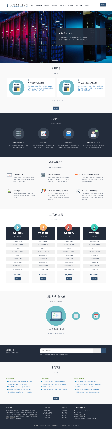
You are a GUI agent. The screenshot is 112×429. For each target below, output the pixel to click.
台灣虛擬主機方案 (47, 413)
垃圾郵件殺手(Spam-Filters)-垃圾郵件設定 (19, 387)
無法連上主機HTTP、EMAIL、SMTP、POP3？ (54, 389)
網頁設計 (12, 418)
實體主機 (70, 5)
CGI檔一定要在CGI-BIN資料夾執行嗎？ (86, 381)
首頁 (32, 5)
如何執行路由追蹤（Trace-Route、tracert (53, 387)
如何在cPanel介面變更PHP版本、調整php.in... (88, 384)
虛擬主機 (38, 5)
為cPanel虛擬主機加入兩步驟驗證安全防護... (54, 381)
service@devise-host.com (85, 411)
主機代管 (61, 5)
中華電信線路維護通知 (36, 83)
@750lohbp (82, 413)
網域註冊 (46, 5)
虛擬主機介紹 (47, 411)
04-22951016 (81, 414)
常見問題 (78, 5)
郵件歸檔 (54, 5)
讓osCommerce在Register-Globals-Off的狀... (88, 389)
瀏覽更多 (56, 108)
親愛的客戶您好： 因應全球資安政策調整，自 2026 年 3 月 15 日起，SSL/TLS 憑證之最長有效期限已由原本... (90, 88)
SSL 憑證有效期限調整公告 (87, 83)
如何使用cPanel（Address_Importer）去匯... (20, 389)
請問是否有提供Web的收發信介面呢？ (18, 384)
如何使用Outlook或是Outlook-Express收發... (20, 392)
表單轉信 (64, 417)
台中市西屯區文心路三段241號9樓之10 (88, 418)
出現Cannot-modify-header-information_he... (88, 387)
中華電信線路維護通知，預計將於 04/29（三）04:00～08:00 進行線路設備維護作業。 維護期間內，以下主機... (40, 88)
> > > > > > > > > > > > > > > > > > (97, 350)
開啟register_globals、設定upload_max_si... (88, 392)
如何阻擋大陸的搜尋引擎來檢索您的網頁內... (54, 384)
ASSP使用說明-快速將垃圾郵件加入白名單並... (20, 381)
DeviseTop (75, 425)
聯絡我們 (87, 5)
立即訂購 (18, 278)
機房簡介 (47, 417)
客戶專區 (103, 4)
